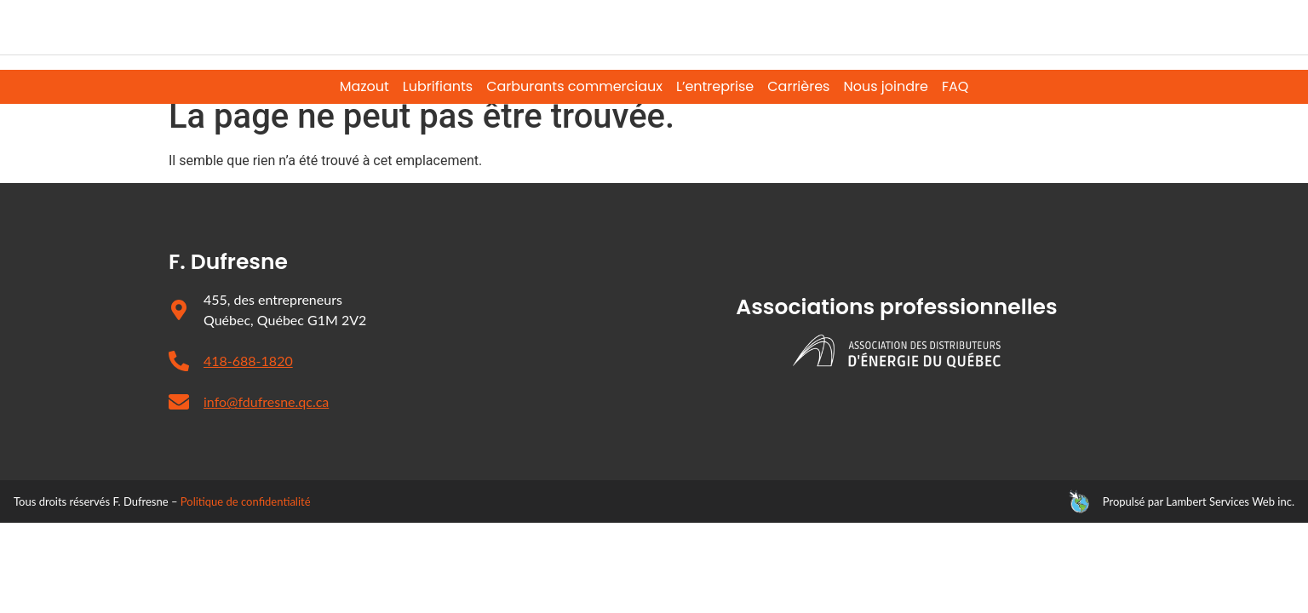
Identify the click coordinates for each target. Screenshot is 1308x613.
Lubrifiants (438, 86)
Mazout (364, 86)
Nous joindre (885, 86)
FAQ (955, 86)
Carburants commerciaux (574, 86)
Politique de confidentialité (246, 529)
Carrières (798, 86)
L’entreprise (715, 86)
